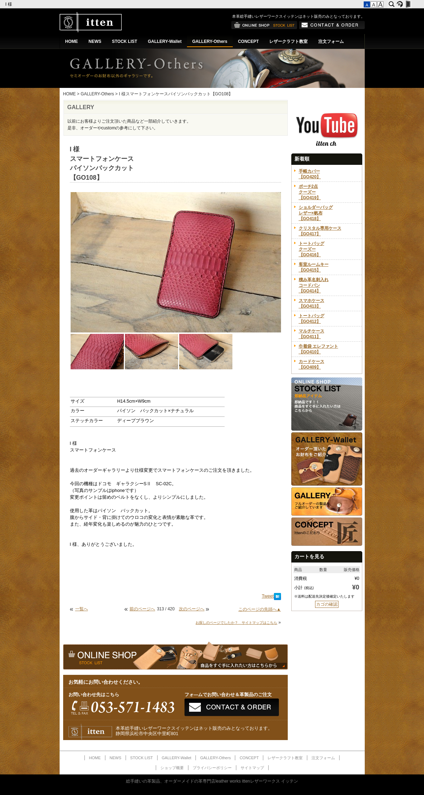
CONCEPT (248, 41)
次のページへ (191, 608)
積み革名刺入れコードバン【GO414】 (314, 285)
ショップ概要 (172, 768)
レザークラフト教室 (288, 41)
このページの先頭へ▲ (259, 609)
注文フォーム (331, 41)
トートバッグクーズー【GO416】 (311, 249)
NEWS (95, 41)
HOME (71, 41)
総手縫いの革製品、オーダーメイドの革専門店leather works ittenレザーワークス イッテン (212, 781)
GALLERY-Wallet (165, 41)
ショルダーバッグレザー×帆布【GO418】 (316, 213)
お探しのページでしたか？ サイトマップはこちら (236, 623)
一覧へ (81, 608)
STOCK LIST (124, 41)
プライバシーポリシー (212, 768)
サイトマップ (252, 768)
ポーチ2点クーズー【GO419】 (310, 192)
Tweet (268, 596)
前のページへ (142, 608)
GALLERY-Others (209, 41)
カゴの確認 (326, 604)
